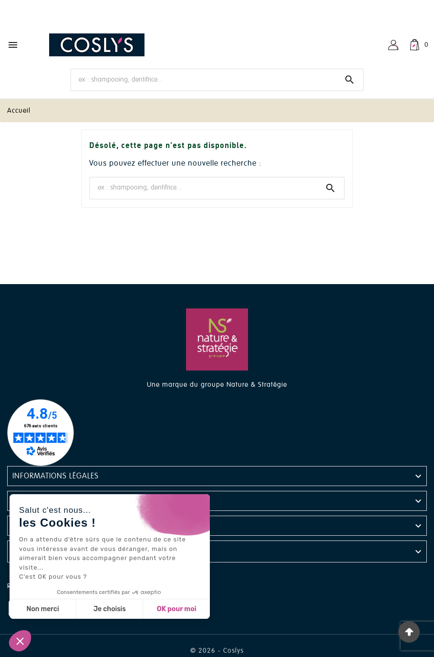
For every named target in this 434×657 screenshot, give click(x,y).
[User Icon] (393, 45)
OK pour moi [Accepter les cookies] (176, 609)
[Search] (349, 79)
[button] (20, 640)
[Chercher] (203, 79)
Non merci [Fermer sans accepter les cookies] (42, 609)
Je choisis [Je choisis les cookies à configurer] (109, 609)
